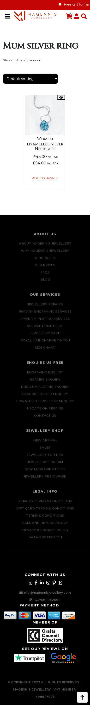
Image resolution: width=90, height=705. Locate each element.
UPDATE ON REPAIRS (45, 411)
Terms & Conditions (45, 518)
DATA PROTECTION (45, 540)
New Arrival (45, 443)
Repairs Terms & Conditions (45, 503)
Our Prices (45, 268)
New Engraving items (45, 472)
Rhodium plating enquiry (45, 389)
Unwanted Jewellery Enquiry (45, 404)
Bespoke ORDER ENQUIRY (45, 396)
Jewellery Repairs (45, 307)
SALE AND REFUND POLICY (45, 525)
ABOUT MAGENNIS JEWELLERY (45, 246)
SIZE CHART (45, 350)
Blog (45, 282)
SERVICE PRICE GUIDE (45, 328)
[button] (83, 16)
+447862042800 (46, 600)
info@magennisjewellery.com (47, 592)
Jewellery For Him (45, 464)
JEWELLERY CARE (45, 335)
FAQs (45, 275)
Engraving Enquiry (45, 375)
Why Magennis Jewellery (45, 253)
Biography (45, 260)
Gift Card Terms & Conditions (45, 511)
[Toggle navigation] (8, 16)
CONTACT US (45, 418)
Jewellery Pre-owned (45, 479)
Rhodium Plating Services (45, 321)
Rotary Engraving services (45, 314)
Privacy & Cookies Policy (45, 532)
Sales (45, 450)
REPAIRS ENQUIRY (45, 382)
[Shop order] (30, 79)
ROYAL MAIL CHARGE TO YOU (45, 343)
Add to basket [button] (45, 178)
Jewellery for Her (45, 457)
